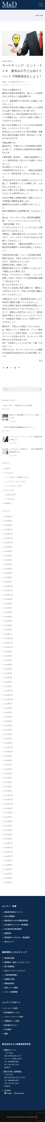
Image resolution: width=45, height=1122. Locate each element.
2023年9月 (8, 651)
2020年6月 (8, 821)
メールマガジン (11, 486)
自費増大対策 (9, 979)
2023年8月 (8, 656)
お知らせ (9, 495)
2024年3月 (8, 625)
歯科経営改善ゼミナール (13, 912)
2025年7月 (8, 556)
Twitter (8, 1093)
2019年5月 (8, 878)
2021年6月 (8, 769)
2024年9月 (8, 599)
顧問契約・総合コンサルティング (17, 962)
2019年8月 (8, 865)
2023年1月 (8, 686)
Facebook (19, 1093)
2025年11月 (8, 538)
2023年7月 (8, 660)
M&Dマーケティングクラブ (14, 971)
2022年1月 (8, 738)
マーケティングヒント (23, 85)
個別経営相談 (9, 958)
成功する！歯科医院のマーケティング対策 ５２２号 (25, 416)
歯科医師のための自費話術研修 (16, 920)
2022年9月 (8, 704)
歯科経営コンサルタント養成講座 (17, 937)
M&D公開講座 (9, 916)
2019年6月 (8, 874)
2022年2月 (8, 734)
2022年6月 (8, 717)
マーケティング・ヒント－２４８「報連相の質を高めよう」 (25, 438)
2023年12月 (8, 638)
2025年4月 (8, 569)
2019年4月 (8, 882)
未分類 (6, 503)
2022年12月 (8, 691)
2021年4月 (8, 778)
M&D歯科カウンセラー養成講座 (16, 925)
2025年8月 (8, 551)
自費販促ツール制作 (11, 1021)
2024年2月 (8, 630)
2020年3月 (8, 834)
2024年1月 (8, 634)
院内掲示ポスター (11, 1025)
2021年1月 (8, 791)
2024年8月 (8, 603)
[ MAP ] (7, 1067)
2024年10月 (8, 595)
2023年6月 (8, 664)
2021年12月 (8, 743)
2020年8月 (8, 813)
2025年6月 (8, 560)
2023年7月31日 (7, 61)
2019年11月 (8, 852)
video (6, 468)
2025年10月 (8, 542)
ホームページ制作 (11, 1008)
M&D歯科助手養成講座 (13, 929)
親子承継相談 (9, 966)
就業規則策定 (9, 983)
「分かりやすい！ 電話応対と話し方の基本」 (18, 405)
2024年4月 (8, 621)
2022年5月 (8, 721)
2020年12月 (8, 795)
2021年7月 (8, 765)
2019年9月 (8, 860)
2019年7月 (8, 869)
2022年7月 (8, 712)
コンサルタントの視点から (15, 477)
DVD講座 (7, 1029)
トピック (7, 490)
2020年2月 (8, 839)
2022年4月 (8, 725)
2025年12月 (8, 534)
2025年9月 (8, 547)
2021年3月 (8, 782)
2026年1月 (8, 529)
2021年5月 (8, 773)
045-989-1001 (13, 1062)
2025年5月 (8, 564)
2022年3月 (8, 730)
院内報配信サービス (11, 1012)
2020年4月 (8, 830)
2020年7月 (8, 817)
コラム (13, 85)
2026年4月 (8, 516)
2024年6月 (8, 612)
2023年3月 (8, 678)
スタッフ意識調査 (11, 992)
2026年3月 (8, 521)
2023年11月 (8, 643)
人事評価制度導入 (11, 975)
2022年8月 (8, 708)
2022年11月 (8, 695)
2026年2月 (8, 525)
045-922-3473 (13, 1080)
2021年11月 (8, 747)
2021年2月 (8, 786)
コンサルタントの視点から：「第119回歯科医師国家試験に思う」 (26, 450)
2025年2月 (8, 577)
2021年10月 (8, 752)
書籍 (6, 1034)
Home (37, 15)
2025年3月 (8, 573)
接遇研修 (7, 933)
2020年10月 (8, 804)
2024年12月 (8, 586)
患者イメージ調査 (11, 988)
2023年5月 (8, 669)
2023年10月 (8, 647)
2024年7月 (8, 608)
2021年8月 (8, 760)
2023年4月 (8, 673)
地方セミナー (9, 942)
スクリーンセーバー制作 (13, 1017)
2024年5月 (8, 617)
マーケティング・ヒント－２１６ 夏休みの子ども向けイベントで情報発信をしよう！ (22, 71)
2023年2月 (8, 682)
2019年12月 (8, 847)
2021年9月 (8, 756)
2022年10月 (8, 699)
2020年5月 (8, 826)
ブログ (8, 499)
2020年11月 (8, 799)
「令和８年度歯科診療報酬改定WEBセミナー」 (19, 427)
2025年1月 (8, 582)
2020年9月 (8, 808)
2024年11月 (8, 590)
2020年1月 (8, 843)
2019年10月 (8, 856)
